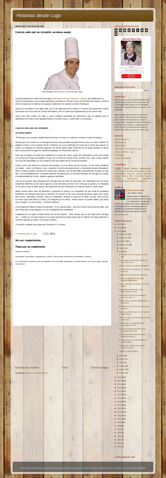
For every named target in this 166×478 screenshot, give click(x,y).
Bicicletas (147, 178)
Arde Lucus (119, 171)
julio (121, 252)
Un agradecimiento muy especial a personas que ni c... (132, 296)
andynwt (118, 468)
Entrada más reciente (27, 367)
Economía (129, 171)
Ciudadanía (140, 181)
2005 (119, 429)
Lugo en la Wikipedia (123, 158)
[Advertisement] (62, 345)
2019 (119, 391)
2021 (119, 384)
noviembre (123, 238)
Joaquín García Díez (124, 176)
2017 (119, 398)
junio (121, 356)
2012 (119, 415)
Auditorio (118, 178)
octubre (122, 241)
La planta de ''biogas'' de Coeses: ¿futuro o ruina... (132, 347)
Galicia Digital (120, 145)
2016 (119, 402)
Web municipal (120, 142)
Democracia (145, 168)
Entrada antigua (100, 367)
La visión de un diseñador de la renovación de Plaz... (131, 324)
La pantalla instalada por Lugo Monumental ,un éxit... (131, 291)
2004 (119, 433)
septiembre (124, 245)
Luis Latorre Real (136, 190)
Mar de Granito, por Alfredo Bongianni (134, 266)
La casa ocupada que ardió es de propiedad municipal (132, 330)
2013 (119, 412)
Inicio (65, 367)
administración (139, 171)
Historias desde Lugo (39, 15)
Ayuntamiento (120, 174)
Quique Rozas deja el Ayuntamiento (133, 275)
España (148, 176)
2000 (119, 447)
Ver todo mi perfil (121, 215)
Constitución (119, 181)
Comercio (131, 174)
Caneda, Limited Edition (128, 351)
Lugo (118, 168)
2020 (119, 388)
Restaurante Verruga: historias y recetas (68, 98)
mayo (121, 359)
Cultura (126, 168)
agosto (122, 248)
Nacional (147, 174)
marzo (122, 366)
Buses (147, 181)
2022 (119, 381)
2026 (119, 224)
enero (121, 373)
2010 (119, 422)
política (134, 168)
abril (121, 362)
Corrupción (138, 176)
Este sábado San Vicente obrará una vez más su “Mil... (133, 261)
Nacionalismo (130, 181)
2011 (119, 419)
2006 (119, 426)
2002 (119, 440)
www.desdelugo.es (122, 139)
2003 (119, 436)
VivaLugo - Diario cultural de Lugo (128, 149)
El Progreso (119, 155)
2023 (119, 377)
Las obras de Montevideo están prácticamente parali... (131, 279)
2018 (119, 395)
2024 (119, 231)
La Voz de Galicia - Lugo (124, 152)
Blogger (142, 468)
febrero (122, 369)
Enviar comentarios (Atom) (37, 373)
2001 (119, 443)
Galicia (139, 174)
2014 (119, 408)
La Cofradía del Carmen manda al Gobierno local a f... (132, 335)
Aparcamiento (132, 178)
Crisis (148, 171)
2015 (119, 405)
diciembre (123, 234)
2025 (119, 228)
